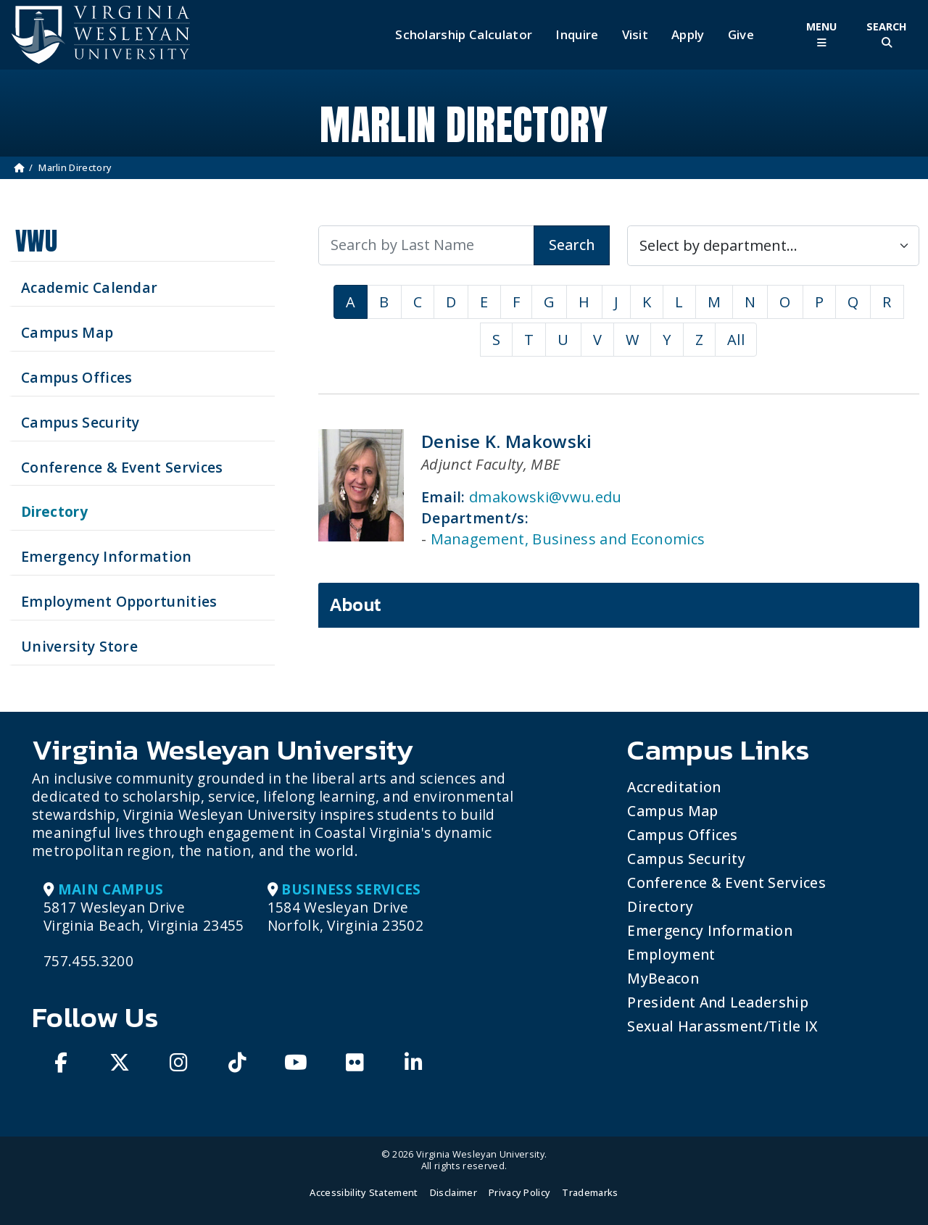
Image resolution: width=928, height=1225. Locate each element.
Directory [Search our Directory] (54, 511)
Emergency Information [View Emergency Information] (106, 556)
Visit (635, 35)
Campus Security (686, 858)
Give (741, 35)
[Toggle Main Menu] (821, 34)
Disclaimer (453, 1192)
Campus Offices (682, 834)
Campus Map (672, 811)
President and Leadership (717, 1002)
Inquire (576, 35)
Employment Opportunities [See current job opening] (119, 601)
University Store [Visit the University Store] (79, 646)
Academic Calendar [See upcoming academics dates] (89, 287)
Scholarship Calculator (463, 35)
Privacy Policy (519, 1192)
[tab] (618, 605)
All (736, 339)
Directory (660, 906)
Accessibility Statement (364, 1192)
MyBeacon (663, 978)
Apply (688, 35)
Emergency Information (709, 930)
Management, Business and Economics (568, 539)
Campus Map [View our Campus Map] (67, 332)
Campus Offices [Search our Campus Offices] (76, 377)
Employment (671, 954)
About (355, 604)
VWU (36, 241)
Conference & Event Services (726, 882)
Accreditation (674, 787)
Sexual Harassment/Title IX (722, 1026)
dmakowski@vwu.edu (545, 497)
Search (571, 244)
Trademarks (590, 1192)
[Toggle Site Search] (886, 34)
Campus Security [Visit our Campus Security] (80, 422)
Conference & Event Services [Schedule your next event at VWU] (122, 467)
